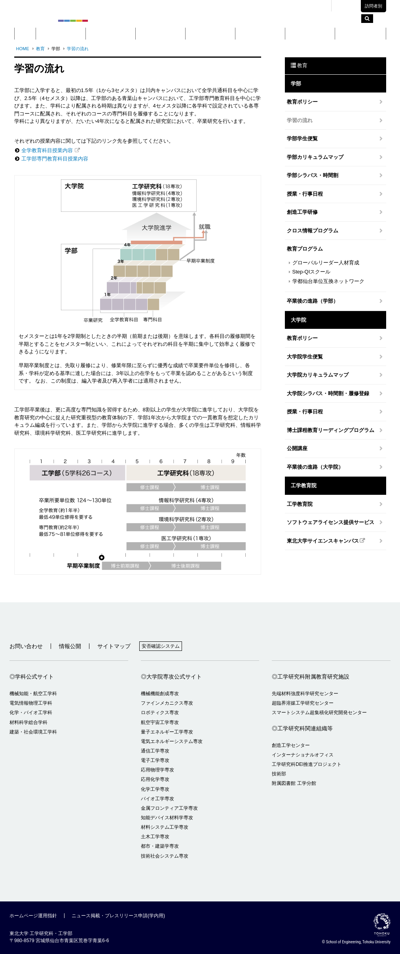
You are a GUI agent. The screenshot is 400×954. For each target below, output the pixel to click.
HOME (22, 48)
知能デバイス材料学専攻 (167, 817)
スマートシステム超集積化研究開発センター (319, 712)
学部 (110, 33)
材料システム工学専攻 (164, 827)
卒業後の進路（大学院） (315, 467)
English (348, 6)
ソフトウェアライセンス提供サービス (330, 522)
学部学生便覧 (302, 138)
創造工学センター (291, 745)
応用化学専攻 (155, 779)
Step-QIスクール (311, 272)
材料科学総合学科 (28, 722)
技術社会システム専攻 (164, 856)
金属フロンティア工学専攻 (169, 808)
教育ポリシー (302, 102)
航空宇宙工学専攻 (160, 722)
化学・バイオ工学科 (30, 712)
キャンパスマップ (271, 6)
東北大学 (235, 6)
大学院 (160, 33)
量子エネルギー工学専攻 (167, 732)
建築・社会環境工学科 (33, 732)
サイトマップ (114, 646)
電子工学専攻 (155, 760)
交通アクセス (311, 6)
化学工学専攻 (155, 789)
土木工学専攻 (155, 836)
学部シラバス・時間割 (312, 175)
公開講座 (297, 448)
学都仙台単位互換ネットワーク (328, 281)
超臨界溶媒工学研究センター (303, 703)
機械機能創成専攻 (160, 693)
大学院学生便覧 (305, 357)
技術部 (279, 774)
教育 (210, 33)
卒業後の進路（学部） (312, 301)
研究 (260, 33)
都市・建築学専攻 (160, 846)
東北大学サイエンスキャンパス (323, 541)
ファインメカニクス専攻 (167, 703)
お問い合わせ (26, 646)
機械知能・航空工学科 (33, 693)
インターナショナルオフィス (303, 755)
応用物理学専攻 (157, 770)
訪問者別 (373, 6)
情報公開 (70, 646)
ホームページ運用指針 (33, 915)
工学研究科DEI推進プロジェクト (306, 764)
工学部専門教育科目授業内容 (54, 159)
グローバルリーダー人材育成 (325, 263)
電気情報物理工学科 (30, 703)
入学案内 (310, 33)
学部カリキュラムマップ (315, 157)
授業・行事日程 (305, 194)
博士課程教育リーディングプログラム (330, 430)
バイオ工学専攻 (157, 798)
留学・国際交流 (360, 33)
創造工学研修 (302, 212)
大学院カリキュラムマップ (318, 375)
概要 (60, 33)
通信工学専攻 (155, 751)
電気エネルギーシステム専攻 (172, 741)
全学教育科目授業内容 (47, 150)
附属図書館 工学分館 (294, 783)
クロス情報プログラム (312, 231)
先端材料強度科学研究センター (305, 693)
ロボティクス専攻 (160, 712)
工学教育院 (300, 504)
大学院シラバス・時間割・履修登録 (328, 393)
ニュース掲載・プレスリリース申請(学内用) (118, 915)
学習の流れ (78, 48)
